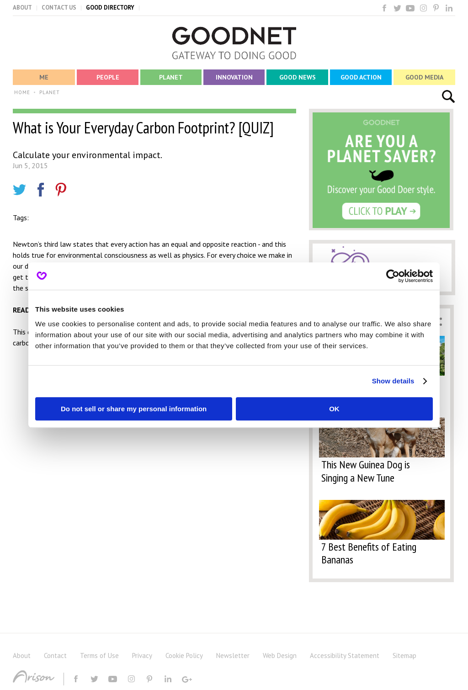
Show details (393, 381)
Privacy (142, 655)
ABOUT (22, 7)
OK (334, 409)
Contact (55, 655)
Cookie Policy (184, 655)
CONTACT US (59, 7)
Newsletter (233, 655)
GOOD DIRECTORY (110, 7)
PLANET (49, 92)
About (22, 655)
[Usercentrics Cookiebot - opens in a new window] (393, 276)
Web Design (280, 655)
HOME (22, 92)
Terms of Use (99, 655)
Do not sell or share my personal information (134, 409)
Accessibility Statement (344, 655)
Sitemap (404, 655)
